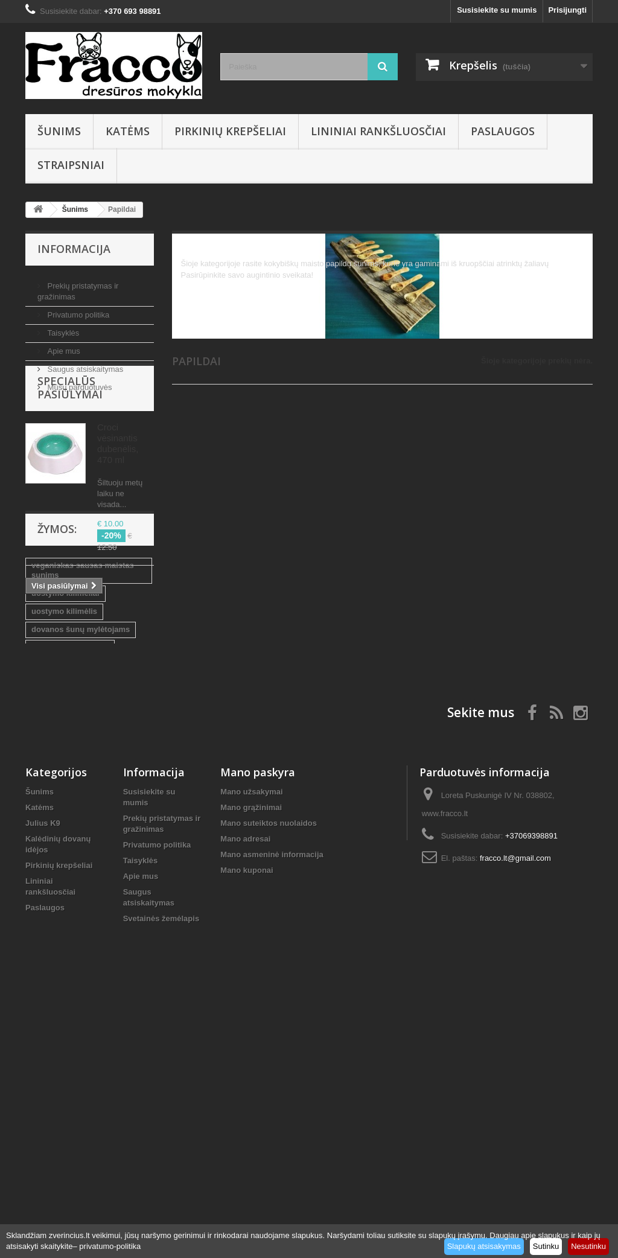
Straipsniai (70, 165)
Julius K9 (42, 1086)
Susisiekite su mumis (497, 9)
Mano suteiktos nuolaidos (268, 1086)
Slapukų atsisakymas (484, 1246)
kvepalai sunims (61, 878)
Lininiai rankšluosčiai (378, 131)
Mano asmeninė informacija (271, 1117)
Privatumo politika (77, 309)
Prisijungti (567, 9)
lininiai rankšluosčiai (70, 795)
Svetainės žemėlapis (161, 1181)
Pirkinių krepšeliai (230, 131)
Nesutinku (588, 1246)
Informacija (73, 248)
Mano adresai (245, 1101)
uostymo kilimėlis (64, 759)
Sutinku (546, 1246)
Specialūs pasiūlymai (70, 435)
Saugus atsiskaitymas (84, 364)
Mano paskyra (257, 1035)
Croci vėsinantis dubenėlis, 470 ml (117, 490)
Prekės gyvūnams (64, 841)
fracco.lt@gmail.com (515, 1121)
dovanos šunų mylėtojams (80, 777)
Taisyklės (62, 328)
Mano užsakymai (251, 1054)
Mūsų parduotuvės (78, 382)
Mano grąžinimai (251, 1070)
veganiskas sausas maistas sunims (82, 718)
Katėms (128, 131)
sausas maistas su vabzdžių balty (83, 818)
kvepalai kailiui (59, 896)
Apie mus (62, 346)
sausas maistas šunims (75, 859)
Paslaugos (503, 131)
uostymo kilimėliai (65, 741)
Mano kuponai (246, 1133)
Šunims (59, 131)
